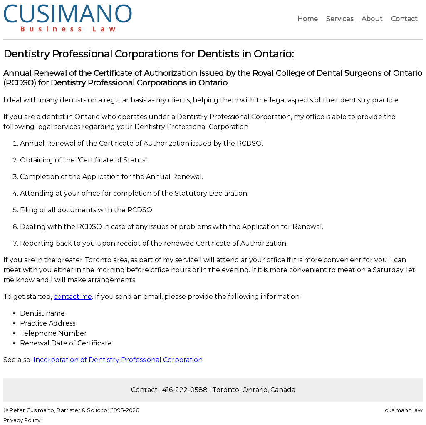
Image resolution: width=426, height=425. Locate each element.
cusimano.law (404, 410)
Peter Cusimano (32, 410)
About (372, 19)
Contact (404, 19)
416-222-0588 (185, 390)
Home (307, 19)
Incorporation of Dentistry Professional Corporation (118, 360)
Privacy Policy (21, 420)
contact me (73, 297)
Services (339, 19)
